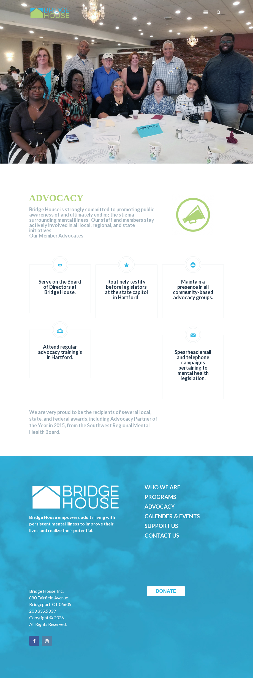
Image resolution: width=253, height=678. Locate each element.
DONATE (166, 591)
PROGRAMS (160, 496)
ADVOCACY (160, 506)
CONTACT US (162, 535)
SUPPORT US (161, 525)
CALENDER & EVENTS (172, 516)
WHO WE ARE (162, 487)
